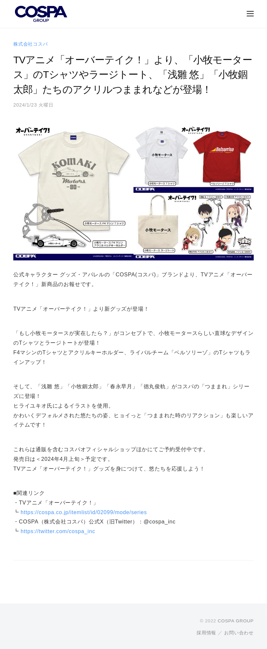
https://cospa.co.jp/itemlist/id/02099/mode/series (84, 512)
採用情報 (206, 632)
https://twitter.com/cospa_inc (58, 531)
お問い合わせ (239, 632)
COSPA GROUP (236, 620)
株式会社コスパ (30, 44)
